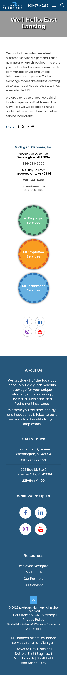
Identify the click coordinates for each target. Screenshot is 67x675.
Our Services (34, 585)
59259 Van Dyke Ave (33, 155)
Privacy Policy (33, 619)
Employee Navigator (34, 566)
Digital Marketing (19, 624)
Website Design (45, 624)
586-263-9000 (33, 164)
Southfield (45, 658)
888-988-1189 (33, 190)
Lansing (45, 649)
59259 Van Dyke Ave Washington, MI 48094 (33, 451)
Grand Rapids (23, 658)
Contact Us (33, 572)
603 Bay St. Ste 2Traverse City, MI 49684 (33, 471)
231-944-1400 (33, 180)
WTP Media (33, 629)
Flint (31, 653)
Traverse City (25, 649)
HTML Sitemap (21, 615)
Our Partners (34, 578)
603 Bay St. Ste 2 (33, 172)
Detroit (20, 653)
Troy (42, 663)
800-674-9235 (38, 6)
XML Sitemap (45, 615)
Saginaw (43, 653)
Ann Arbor (29, 663)
